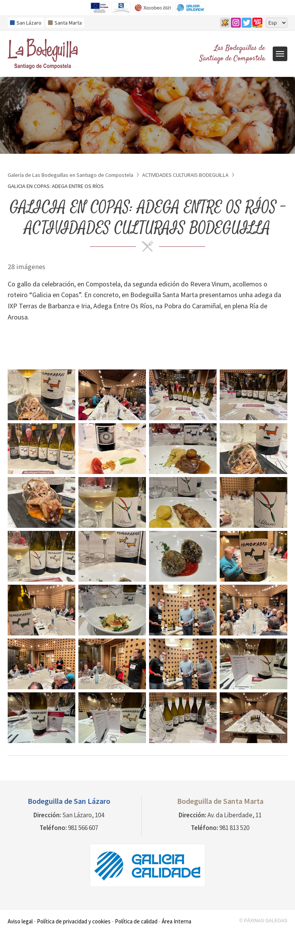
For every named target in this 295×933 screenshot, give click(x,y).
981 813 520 (234, 828)
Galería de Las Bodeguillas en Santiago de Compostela (70, 174)
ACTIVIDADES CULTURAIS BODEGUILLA (185, 174)
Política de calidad (136, 921)
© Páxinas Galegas (263, 920)
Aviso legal (20, 921)
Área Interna (176, 921)
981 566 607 (83, 828)
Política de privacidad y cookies (74, 921)
